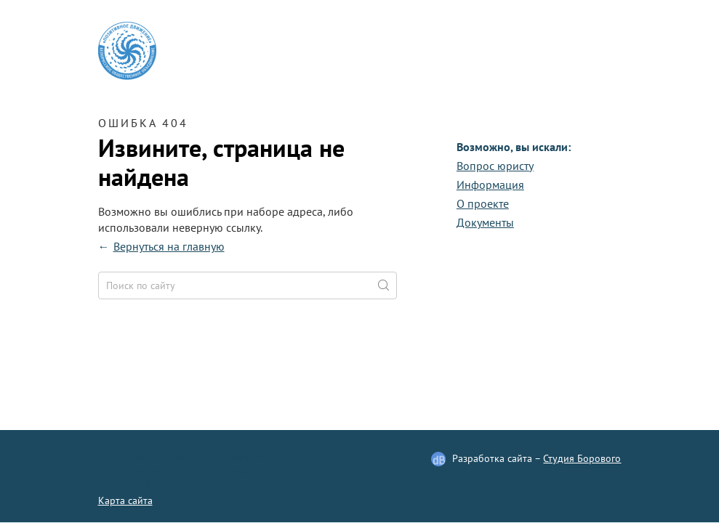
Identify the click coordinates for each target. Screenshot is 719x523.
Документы (485, 222)
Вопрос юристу (495, 165)
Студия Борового (582, 458)
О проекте (483, 203)
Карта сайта (125, 500)
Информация (490, 184)
